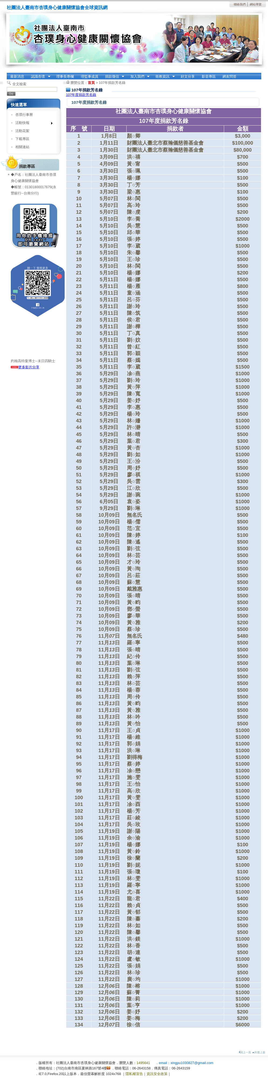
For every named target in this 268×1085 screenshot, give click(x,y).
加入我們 (138, 76)
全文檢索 (19, 84)
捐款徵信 (113, 76)
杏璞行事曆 (24, 115)
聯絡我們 (240, 4)
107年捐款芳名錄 (112, 83)
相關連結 (22, 147)
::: (1, 83)
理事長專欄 (65, 76)
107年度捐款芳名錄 (81, 95)
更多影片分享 (25, 367)
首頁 (91, 83)
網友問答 (229, 76)
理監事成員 (89, 76)
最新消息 (17, 76)
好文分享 (188, 76)
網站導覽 (256, 4)
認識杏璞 (39, 76)
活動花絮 (22, 131)
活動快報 (32, 124)
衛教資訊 (163, 76)
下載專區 (22, 139)
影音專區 (209, 76)
